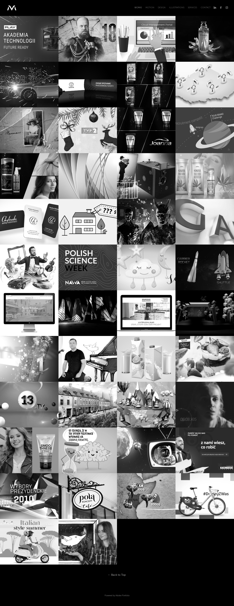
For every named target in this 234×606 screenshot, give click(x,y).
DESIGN (162, 7)
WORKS (138, 7)
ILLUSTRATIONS (176, 7)
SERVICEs (192, 7)
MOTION (150, 7)
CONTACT (206, 7)
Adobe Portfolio (123, 596)
